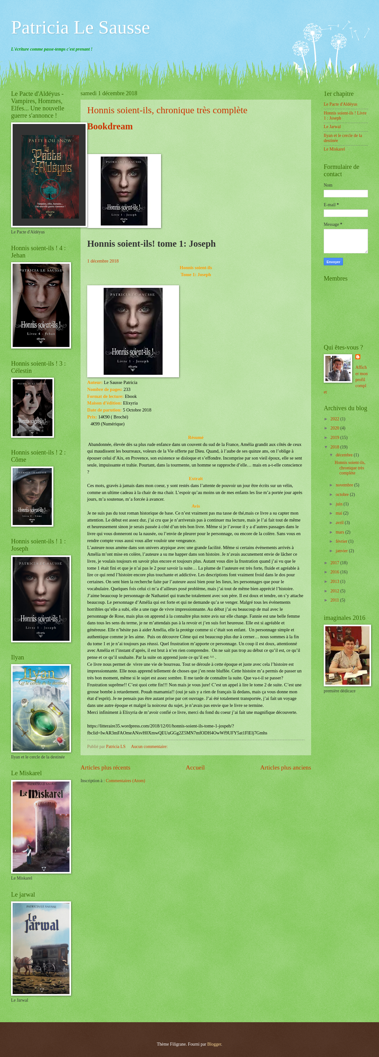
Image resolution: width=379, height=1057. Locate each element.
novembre (345, 485)
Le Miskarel (334, 149)
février (342, 541)
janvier (342, 550)
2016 (335, 572)
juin (340, 504)
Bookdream (110, 126)
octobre (343, 494)
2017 (335, 562)
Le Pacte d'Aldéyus (341, 104)
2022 (335, 419)
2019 (335, 437)
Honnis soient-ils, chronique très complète (167, 110)
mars (340, 532)
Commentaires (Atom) (125, 780)
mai (339, 513)
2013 (335, 581)
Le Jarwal (332, 126)
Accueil (195, 767)
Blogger (214, 1044)
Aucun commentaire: (150, 746)
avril (340, 522)
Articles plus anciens (285, 767)
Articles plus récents (105, 767)
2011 (335, 600)
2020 (335, 428)
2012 (335, 591)
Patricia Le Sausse (80, 27)
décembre (345, 455)
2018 (335, 447)
